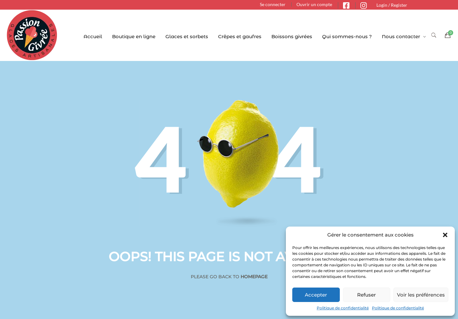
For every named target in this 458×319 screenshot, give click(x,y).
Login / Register (391, 5)
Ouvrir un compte (314, 4)
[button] (445, 235)
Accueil (93, 36)
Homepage (254, 277)
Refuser (366, 295)
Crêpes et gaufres (239, 36)
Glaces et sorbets (186, 36)
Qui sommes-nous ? (347, 36)
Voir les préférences (421, 295)
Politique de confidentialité (343, 308)
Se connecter (273, 4)
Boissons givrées (291, 36)
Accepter (316, 295)
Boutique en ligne (133, 36)
